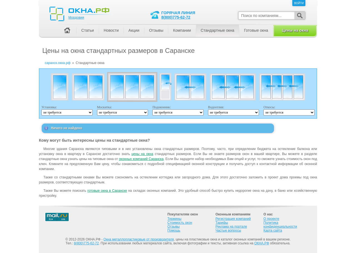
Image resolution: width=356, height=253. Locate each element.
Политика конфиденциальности (280, 225)
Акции (133, 30)
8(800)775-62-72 (175, 17)
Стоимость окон (179, 223)
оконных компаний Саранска (141, 159)
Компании (182, 30)
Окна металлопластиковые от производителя (138, 239)
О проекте (271, 219)
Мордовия (76, 17)
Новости (111, 30)
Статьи (87, 30)
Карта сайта (272, 230)
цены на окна (142, 154)
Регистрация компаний (233, 219)
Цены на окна (295, 30)
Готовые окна (256, 30)
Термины (174, 219)
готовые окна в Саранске (107, 191)
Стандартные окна (217, 30)
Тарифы (222, 223)
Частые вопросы (228, 230)
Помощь (173, 230)
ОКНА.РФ (261, 243)
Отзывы (156, 30)
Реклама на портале (231, 227)
